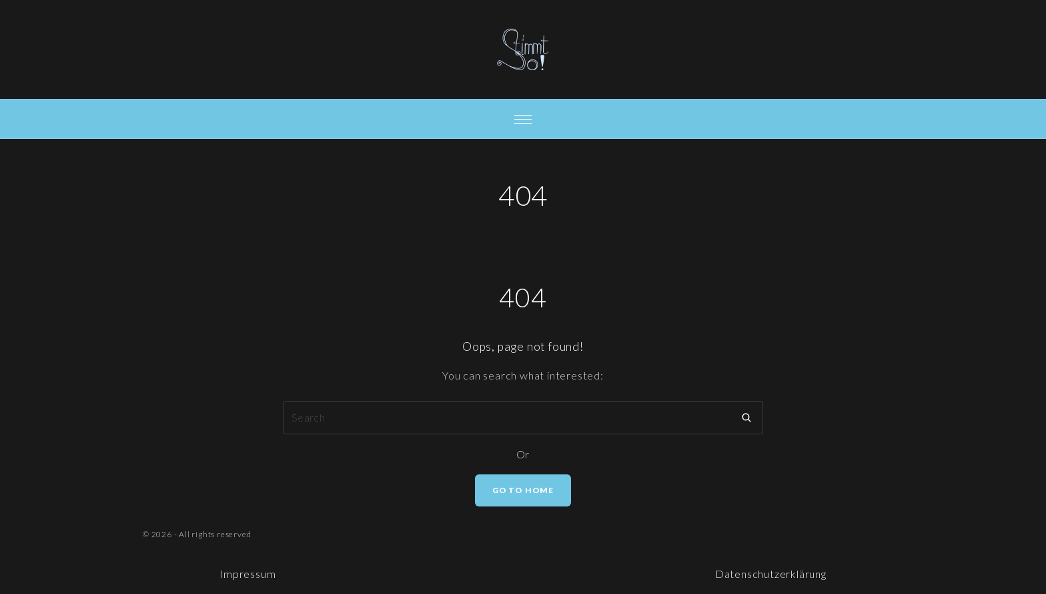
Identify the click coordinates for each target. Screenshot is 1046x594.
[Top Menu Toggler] (523, 119)
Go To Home (523, 490)
